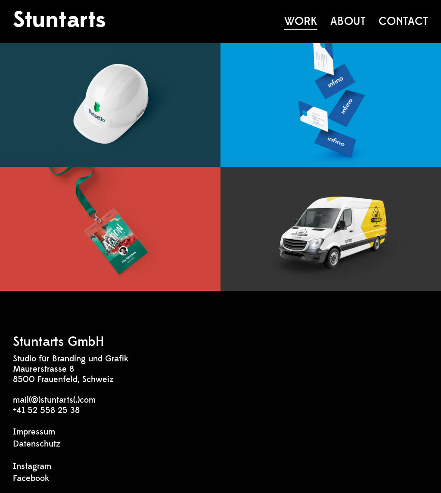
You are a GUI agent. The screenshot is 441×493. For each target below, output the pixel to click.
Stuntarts (59, 20)
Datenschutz (36, 444)
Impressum (34, 432)
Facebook (31, 478)
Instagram (32, 466)
